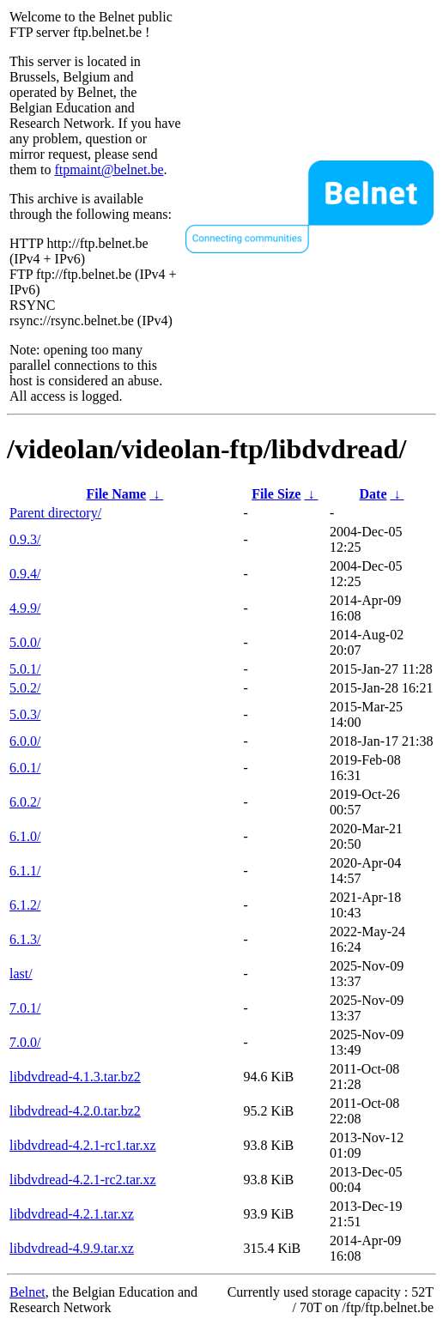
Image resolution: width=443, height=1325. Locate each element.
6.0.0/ (24, 741)
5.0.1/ (24, 669)
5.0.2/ (24, 688)
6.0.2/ (24, 802)
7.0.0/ (24, 1042)
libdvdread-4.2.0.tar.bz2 (75, 1111)
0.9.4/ (24, 573)
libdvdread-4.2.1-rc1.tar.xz (82, 1145)
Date (373, 494)
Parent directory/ (55, 512)
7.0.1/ (24, 1008)
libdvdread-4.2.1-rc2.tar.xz (82, 1179)
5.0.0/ (24, 642)
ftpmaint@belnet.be (108, 169)
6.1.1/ (24, 870)
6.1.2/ (24, 905)
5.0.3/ (24, 714)
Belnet (27, 1292)
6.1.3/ (24, 939)
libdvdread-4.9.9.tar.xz (71, 1248)
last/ (21, 973)
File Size (276, 494)
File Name (116, 494)
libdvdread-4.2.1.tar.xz (71, 1214)
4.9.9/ (24, 608)
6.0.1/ (24, 767)
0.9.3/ (24, 539)
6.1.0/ (24, 836)
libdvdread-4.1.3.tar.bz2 (75, 1076)
